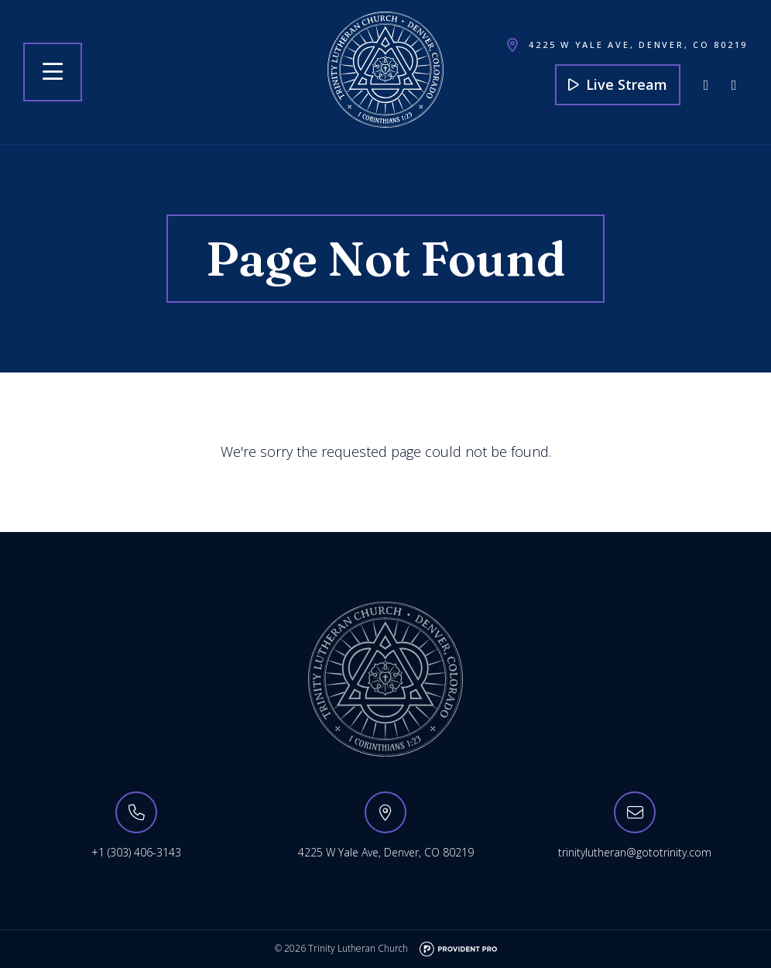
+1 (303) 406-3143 (136, 852)
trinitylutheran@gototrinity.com (634, 852)
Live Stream (617, 84)
